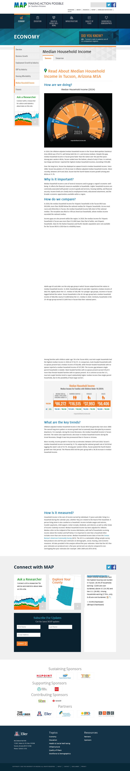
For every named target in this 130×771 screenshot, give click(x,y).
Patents (18, 89)
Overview (19, 49)
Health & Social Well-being (59, 743)
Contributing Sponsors (49, 694)
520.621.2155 (23, 748)
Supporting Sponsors (49, 683)
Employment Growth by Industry (27, 62)
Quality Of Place (89, 22)
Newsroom (71, 9)
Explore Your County (61, 581)
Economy (21, 21)
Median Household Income (25, 82)
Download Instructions (105, 9)
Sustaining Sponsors (65, 668)
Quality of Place (55, 750)
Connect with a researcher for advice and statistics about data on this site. (26, 103)
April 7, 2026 (92, 576)
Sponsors (87, 740)
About (59, 766)
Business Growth (22, 56)
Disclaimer (75, 766)
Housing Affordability (23, 76)
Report (93, 9)
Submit (21, 644)
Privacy (83, 766)
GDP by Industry (21, 69)
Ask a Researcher (26, 97)
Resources (86, 9)
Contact (67, 766)
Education (37, 21)
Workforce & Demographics (106, 22)
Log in (69, 11)
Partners (65, 706)
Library (78, 9)
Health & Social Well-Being (53, 23)
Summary (48, 58)
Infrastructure (72, 21)
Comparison (60, 58)
